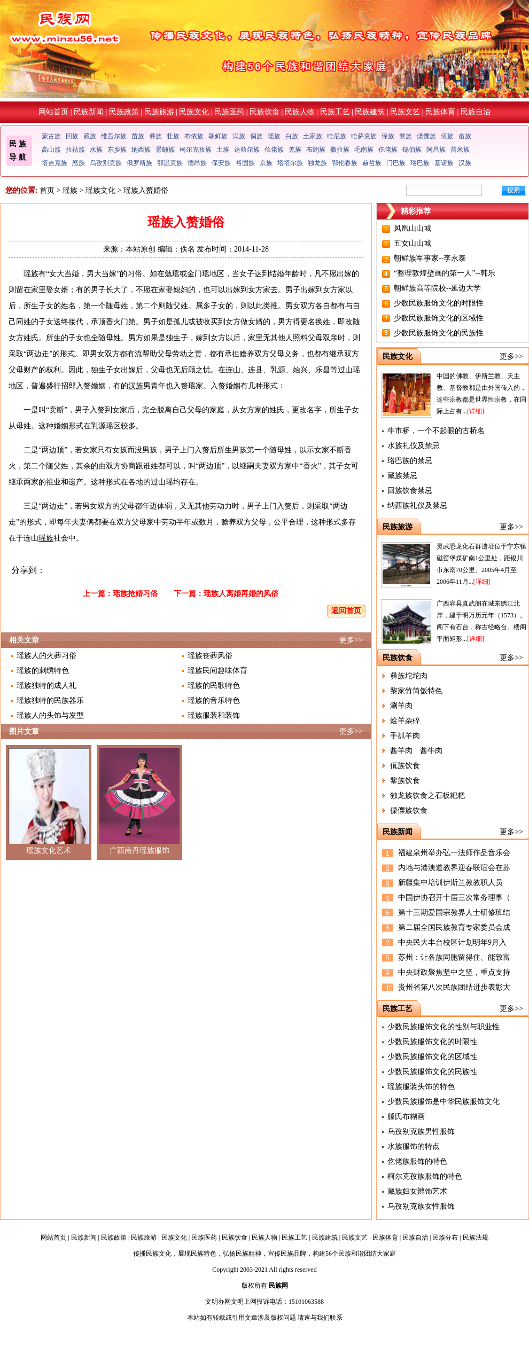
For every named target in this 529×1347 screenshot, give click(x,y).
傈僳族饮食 (408, 810)
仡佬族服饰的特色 (417, 1161)
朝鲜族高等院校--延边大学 (437, 288)
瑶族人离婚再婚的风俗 (241, 594)
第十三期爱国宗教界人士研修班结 (454, 913)
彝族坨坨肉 (408, 676)
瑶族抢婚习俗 (135, 594)
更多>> (351, 640)
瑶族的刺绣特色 (43, 671)
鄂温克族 (170, 163)
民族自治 (476, 112)
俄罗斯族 (139, 163)
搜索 (513, 190)
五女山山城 (412, 243)
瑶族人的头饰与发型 (50, 715)
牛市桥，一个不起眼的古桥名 (436, 431)
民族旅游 (159, 112)
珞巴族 (420, 163)
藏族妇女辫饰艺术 (417, 1191)
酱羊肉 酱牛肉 (416, 751)
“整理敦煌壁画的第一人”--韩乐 (444, 273)
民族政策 (124, 112)
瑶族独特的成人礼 (46, 686)
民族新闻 (89, 112)
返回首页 (346, 611)
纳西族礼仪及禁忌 (417, 506)
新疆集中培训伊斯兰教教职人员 (450, 883)
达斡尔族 (247, 149)
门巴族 (396, 163)
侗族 (256, 136)
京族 (266, 163)
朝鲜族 (218, 136)
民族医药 (229, 112)
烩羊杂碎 (405, 721)
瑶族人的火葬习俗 (46, 656)
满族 (238, 136)
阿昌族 (436, 149)
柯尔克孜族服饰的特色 (424, 1176)
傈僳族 (426, 136)
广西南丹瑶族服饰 (139, 851)
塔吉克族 (54, 163)
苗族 (137, 136)
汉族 (464, 163)
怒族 (78, 163)
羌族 (295, 149)
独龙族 (317, 163)
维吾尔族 (114, 136)
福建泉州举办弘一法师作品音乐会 (454, 853)
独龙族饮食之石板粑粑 (427, 796)
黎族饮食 (405, 781)
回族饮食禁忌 (409, 491)
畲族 (464, 136)
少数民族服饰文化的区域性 (439, 318)
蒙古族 (51, 136)
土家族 (312, 136)
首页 (47, 190)
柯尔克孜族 (196, 149)
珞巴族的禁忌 (409, 461)
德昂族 (197, 163)
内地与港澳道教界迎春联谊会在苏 (454, 868)
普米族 (460, 149)
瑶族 (274, 136)
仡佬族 (388, 149)
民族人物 (300, 112)
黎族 (405, 136)
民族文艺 (405, 112)
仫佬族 (274, 149)
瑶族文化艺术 (48, 851)
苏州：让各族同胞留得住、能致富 (454, 957)
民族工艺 (335, 112)
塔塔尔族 (290, 163)
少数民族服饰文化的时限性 (439, 303)
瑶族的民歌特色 (214, 686)
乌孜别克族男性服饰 (421, 1131)
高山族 (51, 149)
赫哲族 (372, 163)
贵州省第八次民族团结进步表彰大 (454, 987)
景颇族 (165, 149)
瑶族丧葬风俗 (210, 656)
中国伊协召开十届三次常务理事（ (454, 898)
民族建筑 (370, 112)
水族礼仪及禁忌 (413, 446)
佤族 (447, 136)
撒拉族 (339, 149)
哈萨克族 (364, 136)
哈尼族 (336, 136)
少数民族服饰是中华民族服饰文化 (443, 1102)
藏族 (89, 136)
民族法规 (475, 1237)
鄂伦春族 (344, 163)
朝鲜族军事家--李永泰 (430, 258)
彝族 (155, 136)
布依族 (194, 136)
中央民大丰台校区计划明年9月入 (452, 942)
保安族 (221, 163)
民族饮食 (264, 112)
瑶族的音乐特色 (214, 700)
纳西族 (141, 149)
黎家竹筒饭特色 (416, 691)
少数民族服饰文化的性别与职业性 (443, 1027)
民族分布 (445, 1237)
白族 (291, 136)
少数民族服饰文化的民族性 (439, 333)
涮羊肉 (401, 706)
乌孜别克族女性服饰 (421, 1206)
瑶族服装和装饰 (214, 715)
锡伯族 (412, 149)
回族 (72, 136)
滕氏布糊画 (406, 1117)
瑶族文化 (100, 190)
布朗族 (315, 149)
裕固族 (245, 163)
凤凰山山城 (412, 228)
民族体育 (440, 112)
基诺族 (444, 163)
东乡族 (117, 149)
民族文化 (194, 112)
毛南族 (364, 149)
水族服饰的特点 (413, 1146)
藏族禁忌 (402, 476)
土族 (222, 149)
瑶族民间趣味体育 (217, 671)
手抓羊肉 (405, 736)
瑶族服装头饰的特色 (421, 1087)
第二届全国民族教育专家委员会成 (454, 927)
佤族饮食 (405, 766)
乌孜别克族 (106, 163)
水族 (96, 149)
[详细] (475, 411)
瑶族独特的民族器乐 (50, 700)
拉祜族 (75, 149)
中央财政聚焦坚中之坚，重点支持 (454, 972)
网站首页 (53, 112)
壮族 (173, 136)
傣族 (388, 136)
